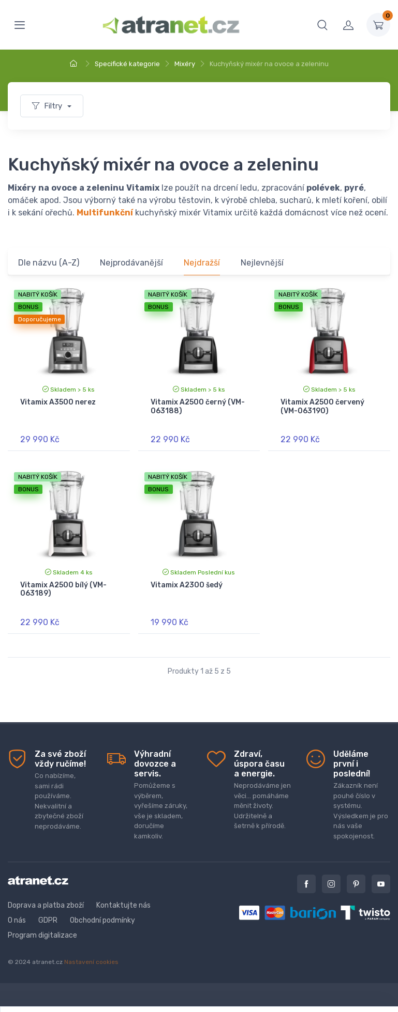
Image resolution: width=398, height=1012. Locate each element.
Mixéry (184, 64)
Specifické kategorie (127, 64)
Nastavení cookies (91, 962)
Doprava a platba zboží (46, 905)
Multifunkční (105, 212)
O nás (17, 920)
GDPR (47, 920)
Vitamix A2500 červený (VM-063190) (322, 406)
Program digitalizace (42, 935)
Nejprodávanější (131, 263)
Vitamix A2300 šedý (187, 585)
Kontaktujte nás (123, 905)
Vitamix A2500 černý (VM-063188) (198, 406)
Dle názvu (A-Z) (48, 263)
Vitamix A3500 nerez (58, 402)
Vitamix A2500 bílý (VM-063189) (63, 589)
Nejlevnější (262, 263)
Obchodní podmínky (102, 920)
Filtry (48, 106)
